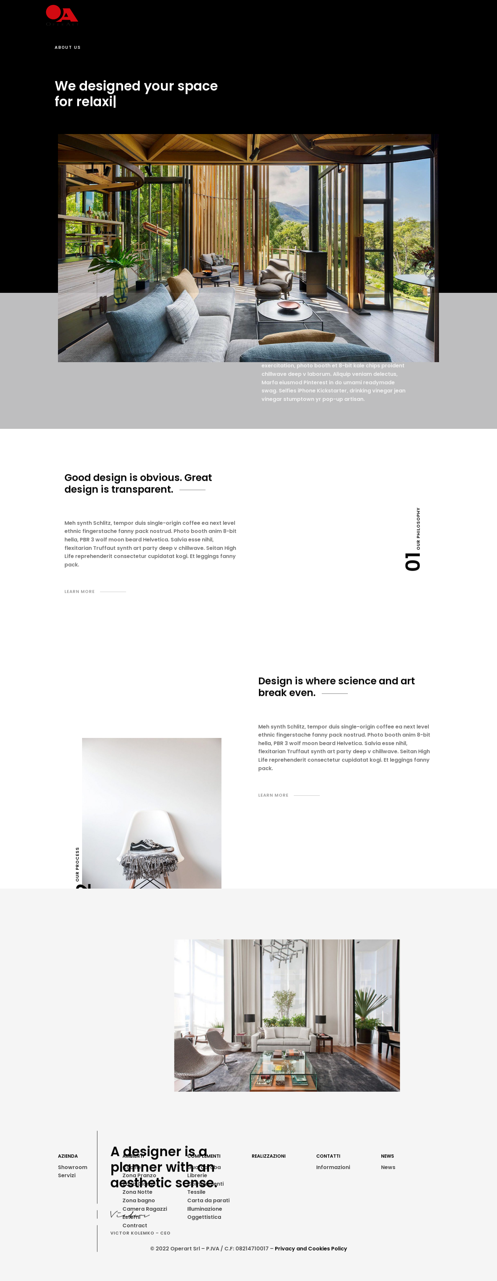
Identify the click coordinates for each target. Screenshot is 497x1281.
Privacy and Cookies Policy (311, 1248)
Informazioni (333, 1167)
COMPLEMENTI (203, 1156)
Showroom (72, 1167)
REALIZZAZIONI (235, 15)
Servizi (67, 1175)
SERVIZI (152, 15)
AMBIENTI (189, 15)
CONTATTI (377, 15)
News (388, 1167)
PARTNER (275, 15)
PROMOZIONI (313, 15)
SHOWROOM (117, 15)
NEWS (347, 15)
